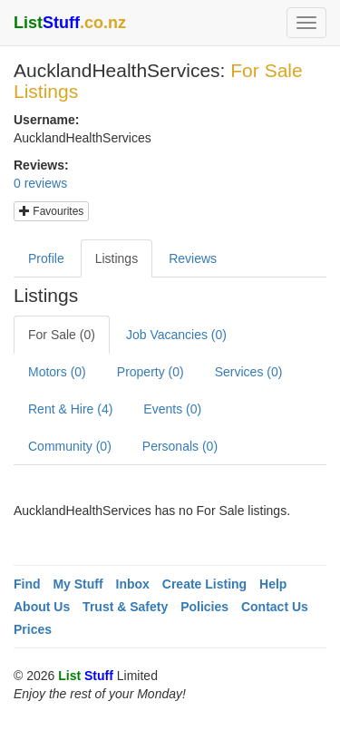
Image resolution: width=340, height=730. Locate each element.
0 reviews (40, 183)
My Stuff (77, 584)
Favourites (51, 211)
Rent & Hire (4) (70, 409)
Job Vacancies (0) (176, 334)
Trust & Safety (125, 606)
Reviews (193, 258)
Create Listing (204, 584)
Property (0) (150, 372)
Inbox (133, 584)
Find (27, 584)
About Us (42, 606)
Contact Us (274, 606)
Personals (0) (180, 446)
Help (273, 584)
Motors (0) (57, 372)
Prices (33, 629)
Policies (204, 606)
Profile (46, 258)
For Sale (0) (61, 334)
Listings (116, 258)
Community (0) (70, 446)
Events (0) (172, 409)
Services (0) (249, 372)
